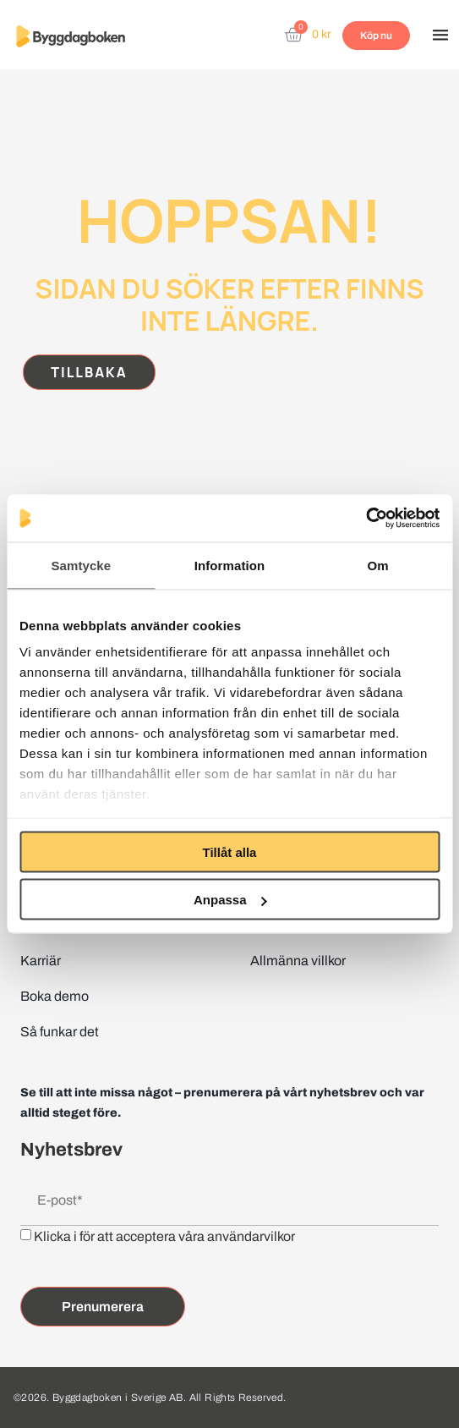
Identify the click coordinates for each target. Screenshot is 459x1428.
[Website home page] (71, 36)
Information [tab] (229, 564)
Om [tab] (378, 564)
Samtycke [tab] (81, 564)
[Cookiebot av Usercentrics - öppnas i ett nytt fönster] (366, 519)
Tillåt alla (230, 851)
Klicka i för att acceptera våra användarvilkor (164, 1236)
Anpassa (230, 899)
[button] (440, 36)
